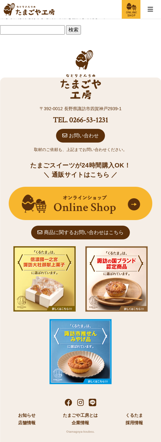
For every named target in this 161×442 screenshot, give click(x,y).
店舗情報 (27, 423)
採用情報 (134, 423)
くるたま (134, 415)
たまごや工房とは (80, 415)
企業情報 (80, 423)
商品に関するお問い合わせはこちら (80, 232)
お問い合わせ (80, 135)
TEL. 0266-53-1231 (80, 120)
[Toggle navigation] (150, 9)
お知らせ (27, 415)
